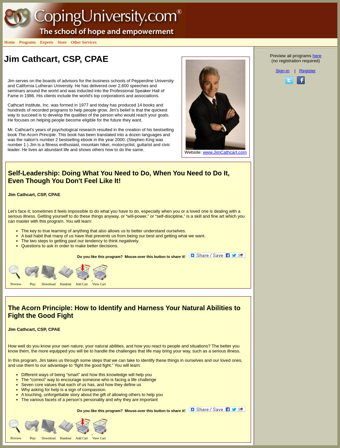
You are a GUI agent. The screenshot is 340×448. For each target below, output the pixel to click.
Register (307, 70)
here (316, 55)
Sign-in (283, 70)
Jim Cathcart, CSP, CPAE (34, 194)
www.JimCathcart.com (225, 152)
